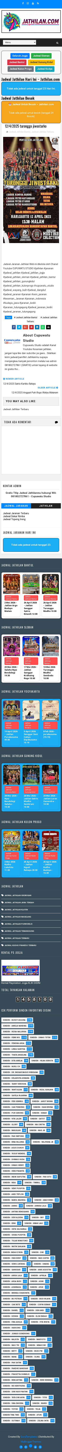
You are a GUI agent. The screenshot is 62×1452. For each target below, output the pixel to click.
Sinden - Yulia (33, 1409)
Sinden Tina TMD (11, 1415)
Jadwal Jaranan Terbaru (16, 513)
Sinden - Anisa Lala (12, 1275)
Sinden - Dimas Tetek (40, 1037)
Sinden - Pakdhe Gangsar (15, 1368)
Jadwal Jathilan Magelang (17, 917)
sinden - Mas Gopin (39, 1258)
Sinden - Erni (9, 1223)
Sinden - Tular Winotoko (15, 1241)
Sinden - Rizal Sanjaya (42, 1090)
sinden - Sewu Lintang (14, 1264)
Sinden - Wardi (39, 1403)
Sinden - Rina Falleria (13, 1142)
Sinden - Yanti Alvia (12, 1090)
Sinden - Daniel (10, 1310)
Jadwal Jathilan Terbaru (43, 132)
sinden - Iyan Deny (12, 1258)
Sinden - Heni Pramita (13, 1171)
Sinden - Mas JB (37, 1130)
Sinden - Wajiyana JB (43, 1142)
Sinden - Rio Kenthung (14, 1386)
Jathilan (45, 506)
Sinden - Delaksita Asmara (16, 1078)
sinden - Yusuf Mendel (14, 1154)
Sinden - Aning (10, 1206)
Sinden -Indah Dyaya (13, 1252)
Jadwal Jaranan (16, 506)
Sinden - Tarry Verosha (14, 1084)
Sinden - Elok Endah (37, 1316)
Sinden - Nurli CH (11, 1066)
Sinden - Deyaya (10, 1316)
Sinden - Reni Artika (12, 1380)
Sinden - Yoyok (10, 1409)
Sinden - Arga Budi (12, 1281)
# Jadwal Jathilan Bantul (25, 317)
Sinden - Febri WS (11, 1037)
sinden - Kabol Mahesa (14, 1200)
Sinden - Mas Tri (11, 1345)
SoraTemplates (29, 1436)
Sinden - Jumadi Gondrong (16, 1334)
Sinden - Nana (10, 1357)
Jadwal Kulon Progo (21, 69)
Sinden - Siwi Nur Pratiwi (15, 1392)
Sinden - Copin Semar (39, 1305)
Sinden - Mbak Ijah (33, 1223)
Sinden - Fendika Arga (13, 1043)
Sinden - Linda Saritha (14, 1049)
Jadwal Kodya (44, 69)
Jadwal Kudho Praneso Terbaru (20, 945)
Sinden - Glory (10, 1125)
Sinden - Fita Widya (40, 1322)
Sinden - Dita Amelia (12, 1061)
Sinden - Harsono (12, 1328)
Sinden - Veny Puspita (14, 1188)
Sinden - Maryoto (36, 1339)
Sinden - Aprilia (38, 1275)
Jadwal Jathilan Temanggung (19, 931)
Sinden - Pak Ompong (13, 1136)
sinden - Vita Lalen (12, 1119)
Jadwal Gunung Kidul (41, 62)
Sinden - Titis (40, 1397)
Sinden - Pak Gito (42, 1177)
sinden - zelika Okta (39, 1421)
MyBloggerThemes (31, 1441)
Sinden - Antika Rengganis (16, 1212)
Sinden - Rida (9, 1183)
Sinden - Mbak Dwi (37, 1345)
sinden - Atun (34, 1415)
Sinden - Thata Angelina (14, 1055)
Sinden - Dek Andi (35, 1310)
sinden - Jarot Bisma (42, 1101)
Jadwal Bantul (16, 62)
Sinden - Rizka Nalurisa (14, 1032)
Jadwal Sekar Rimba (14, 516)
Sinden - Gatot (37, 1119)
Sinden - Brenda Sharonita (16, 1293)
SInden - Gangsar (11, 1270)
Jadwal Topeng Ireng (14, 519)
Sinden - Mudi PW (34, 1351)
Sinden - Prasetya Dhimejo (16, 1374)
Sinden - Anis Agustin (40, 1270)
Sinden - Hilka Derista (42, 1061)
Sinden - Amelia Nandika (14, 1026)
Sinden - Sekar (39, 1113)
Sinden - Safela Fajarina (15, 1095)
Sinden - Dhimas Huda (13, 1159)
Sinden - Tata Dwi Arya (14, 1397)
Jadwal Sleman (41, 55)
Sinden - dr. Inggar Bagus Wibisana (20, 1072)
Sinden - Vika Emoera (13, 1403)
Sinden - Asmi (36, 1281)
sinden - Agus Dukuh (13, 1148)
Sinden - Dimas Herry (13, 1165)
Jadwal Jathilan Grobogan (17, 896)
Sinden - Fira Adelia (12, 1322)
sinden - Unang (41, 1264)
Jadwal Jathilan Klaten (16, 910)
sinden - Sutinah (11, 1421)
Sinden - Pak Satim (12, 1363)
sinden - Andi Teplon (13, 1194)
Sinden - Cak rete (11, 1305)
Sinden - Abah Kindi (43, 1200)
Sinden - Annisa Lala (36, 1206)
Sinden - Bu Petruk (12, 1299)
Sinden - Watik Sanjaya (14, 1246)
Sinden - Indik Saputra (14, 1177)
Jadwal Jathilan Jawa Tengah (19, 903)
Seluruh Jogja (20, 55)
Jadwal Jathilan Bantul (19, 132)
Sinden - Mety (10, 1351)
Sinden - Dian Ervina (43, 1107)
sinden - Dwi (38, 1252)
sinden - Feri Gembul (13, 1101)
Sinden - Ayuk (36, 1287)
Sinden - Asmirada (12, 1287)
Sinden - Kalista (11, 1339)
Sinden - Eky (38, 1217)
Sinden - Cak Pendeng (13, 1107)
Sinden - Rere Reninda (42, 1380)
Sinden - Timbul (32, 1183)
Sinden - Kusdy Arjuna (14, 1020)
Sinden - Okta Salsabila (14, 1229)
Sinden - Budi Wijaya (40, 1299)
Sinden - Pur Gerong (13, 1113)
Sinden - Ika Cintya (35, 1125)
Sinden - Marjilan (12, 1130)
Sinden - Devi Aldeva (13, 1217)
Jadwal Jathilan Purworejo (18, 924)
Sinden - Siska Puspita (14, 1235)
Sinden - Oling (33, 1357)
